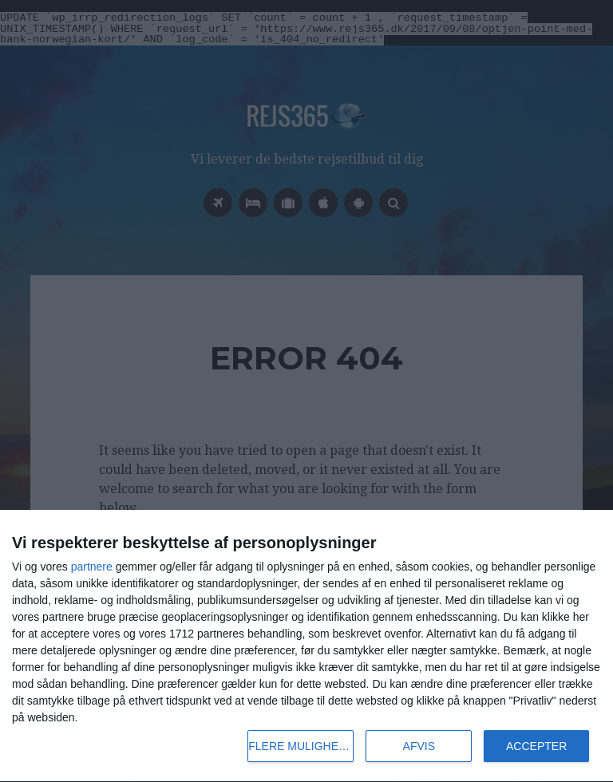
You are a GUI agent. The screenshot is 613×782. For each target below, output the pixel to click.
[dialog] (306, 646)
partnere (92, 566)
